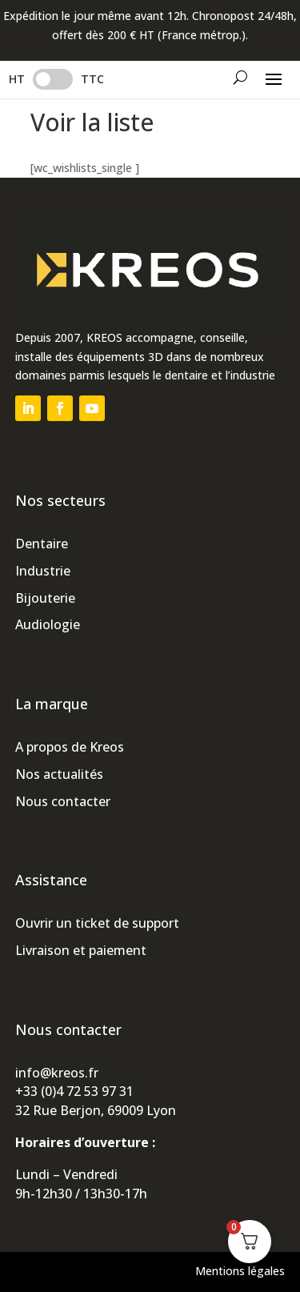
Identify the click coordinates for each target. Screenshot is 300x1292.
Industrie (42, 571)
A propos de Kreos (69, 747)
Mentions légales (240, 1270)
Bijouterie (45, 598)
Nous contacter (62, 801)
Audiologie (47, 624)
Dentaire (41, 543)
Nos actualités (59, 774)
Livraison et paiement (80, 950)
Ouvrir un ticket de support (97, 923)
